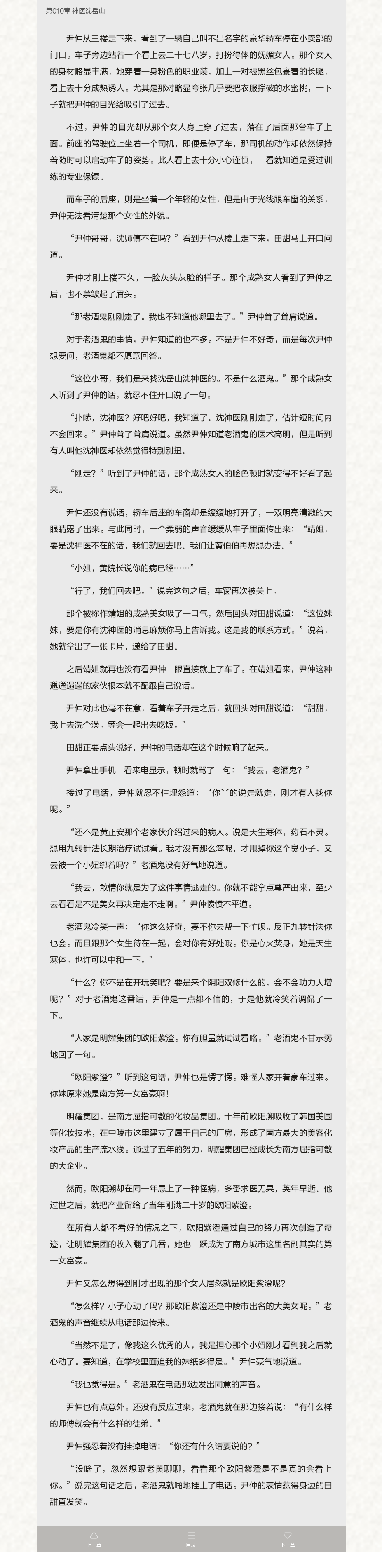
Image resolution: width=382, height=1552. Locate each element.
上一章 (94, 1545)
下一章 (287, 1545)
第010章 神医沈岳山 (75, 11)
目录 (191, 1545)
